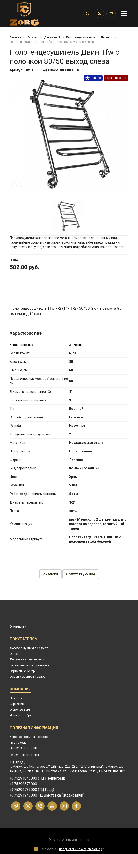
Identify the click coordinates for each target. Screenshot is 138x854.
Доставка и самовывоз (27, 659)
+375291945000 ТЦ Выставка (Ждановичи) (47, 795)
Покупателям (24, 639)
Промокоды (18, 742)
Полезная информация (34, 728)
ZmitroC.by (94, 849)
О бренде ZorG (20, 709)
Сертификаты (19, 704)
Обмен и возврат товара (27, 676)
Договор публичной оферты (30, 648)
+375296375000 (23, 784)
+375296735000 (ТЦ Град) (32, 790)
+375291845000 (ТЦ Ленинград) (37, 778)
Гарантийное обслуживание (29, 665)
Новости (16, 698)
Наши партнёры (21, 715)
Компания (20, 690)
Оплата (15, 654)
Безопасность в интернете (29, 737)
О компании (18, 626)
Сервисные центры (23, 671)
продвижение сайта (73, 849)
